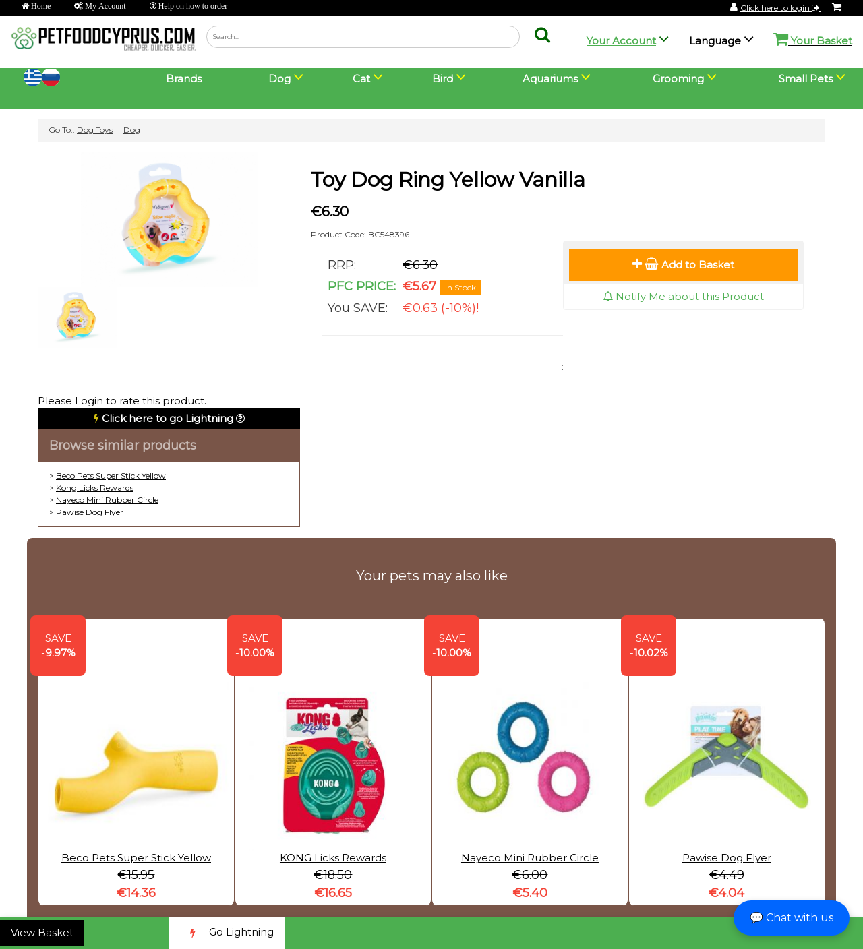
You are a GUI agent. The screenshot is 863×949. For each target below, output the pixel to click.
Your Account (621, 40)
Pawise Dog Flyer (89, 512)
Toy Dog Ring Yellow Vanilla (448, 179)
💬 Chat (791, 917)
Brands (184, 78)
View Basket (42, 932)
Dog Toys (95, 130)
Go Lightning (226, 933)
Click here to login (780, 8)
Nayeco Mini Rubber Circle (107, 500)
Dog (131, 130)
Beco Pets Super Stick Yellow (111, 475)
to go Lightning (167, 418)
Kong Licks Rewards (94, 488)
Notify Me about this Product (683, 296)
